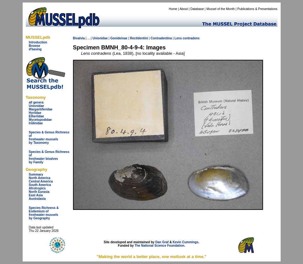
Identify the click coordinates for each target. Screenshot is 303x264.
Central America (41, 181)
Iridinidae (36, 123)
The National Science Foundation (159, 245)
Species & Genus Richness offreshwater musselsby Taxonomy (49, 137)
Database (197, 9)
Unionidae (36, 106)
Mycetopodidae (40, 119)
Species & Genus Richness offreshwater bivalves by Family (49, 157)
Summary (36, 174)
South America (40, 185)
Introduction (38, 42)
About (184, 9)
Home (173, 9)
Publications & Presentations (257, 9)
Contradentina (161, 38)
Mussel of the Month (220, 9)
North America (40, 178)
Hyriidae (35, 113)
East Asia (36, 195)
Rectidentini (139, 38)
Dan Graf (162, 242)
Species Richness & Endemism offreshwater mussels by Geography (44, 213)
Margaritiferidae (41, 109)
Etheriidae (36, 116)
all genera (36, 102)
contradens (191, 38)
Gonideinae (118, 38)
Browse (34, 46)
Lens (178, 38)
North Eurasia (39, 192)
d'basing (35, 49)
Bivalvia (79, 38)
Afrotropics (37, 188)
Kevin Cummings (186, 242)
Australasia (37, 198)
